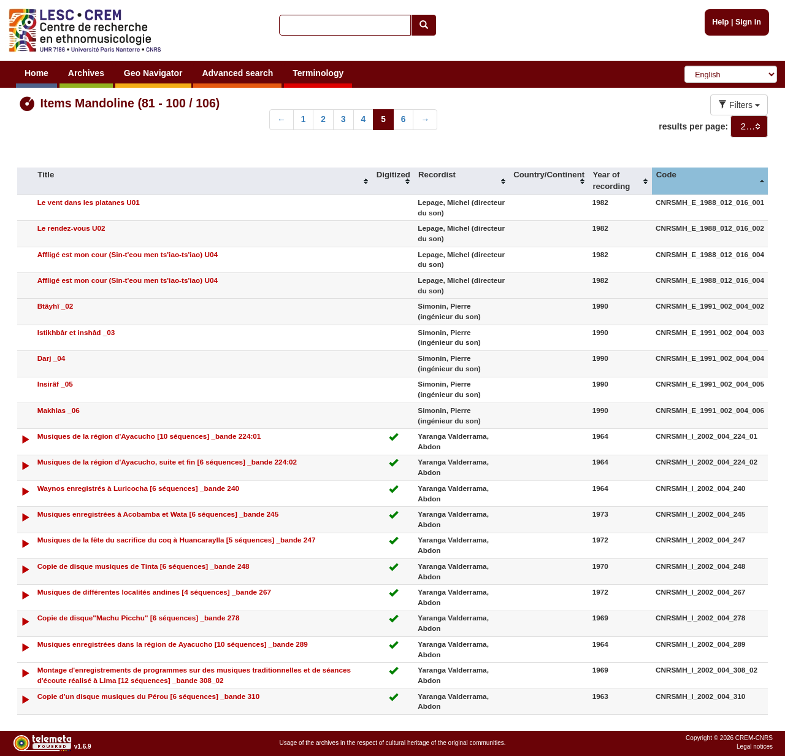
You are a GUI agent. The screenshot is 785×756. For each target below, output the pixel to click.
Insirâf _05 (55, 384)
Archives (86, 73)
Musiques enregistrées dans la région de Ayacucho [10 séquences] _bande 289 (172, 644)
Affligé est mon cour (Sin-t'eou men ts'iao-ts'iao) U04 (127, 254)
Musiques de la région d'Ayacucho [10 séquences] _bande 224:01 (149, 436)
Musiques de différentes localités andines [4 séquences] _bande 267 (154, 592)
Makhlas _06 (58, 410)
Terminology (318, 73)
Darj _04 (51, 358)
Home (36, 73)
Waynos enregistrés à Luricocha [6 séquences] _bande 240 (138, 488)
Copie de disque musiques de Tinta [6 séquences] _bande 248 (143, 566)
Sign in (748, 22)
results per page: (693, 126)
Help (720, 22)
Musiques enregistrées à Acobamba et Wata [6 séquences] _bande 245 (158, 514)
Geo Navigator (153, 73)
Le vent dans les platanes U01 (88, 202)
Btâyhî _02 (55, 306)
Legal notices (755, 746)
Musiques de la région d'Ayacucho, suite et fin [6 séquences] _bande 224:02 (167, 462)
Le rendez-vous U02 (71, 228)
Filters (739, 105)
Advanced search (237, 73)
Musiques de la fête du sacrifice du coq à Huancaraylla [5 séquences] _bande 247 (176, 540)
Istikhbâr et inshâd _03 (76, 332)
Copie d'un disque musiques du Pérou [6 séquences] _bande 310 (148, 696)
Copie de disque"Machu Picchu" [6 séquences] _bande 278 (138, 618)
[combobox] (749, 126)
